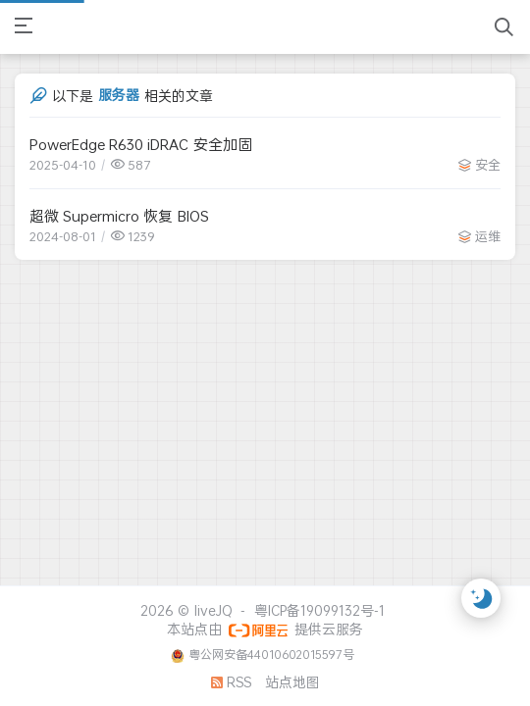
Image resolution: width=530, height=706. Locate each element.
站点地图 (292, 682)
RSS (231, 682)
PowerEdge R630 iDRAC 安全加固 (140, 144)
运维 (488, 236)
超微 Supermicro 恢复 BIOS (119, 216)
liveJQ (213, 610)
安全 (488, 165)
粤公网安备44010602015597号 (271, 654)
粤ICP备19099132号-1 (319, 610)
